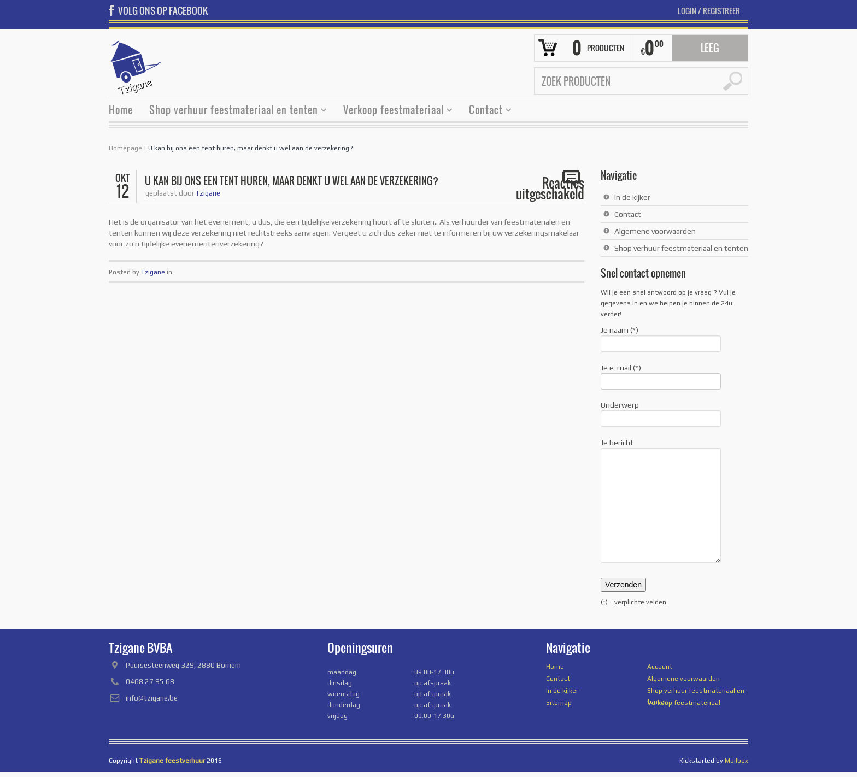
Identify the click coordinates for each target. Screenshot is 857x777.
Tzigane (208, 193)
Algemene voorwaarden (655, 231)
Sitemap (559, 703)
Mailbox (736, 760)
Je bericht (661, 448)
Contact (486, 111)
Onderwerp (661, 413)
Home (121, 110)
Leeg (710, 48)
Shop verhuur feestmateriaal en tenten (234, 111)
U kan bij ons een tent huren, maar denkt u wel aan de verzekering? (250, 148)
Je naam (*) (661, 338)
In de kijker (632, 197)
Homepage (125, 148)
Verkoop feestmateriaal (394, 111)
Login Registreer (709, 10)
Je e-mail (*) (661, 375)
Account (659, 666)
